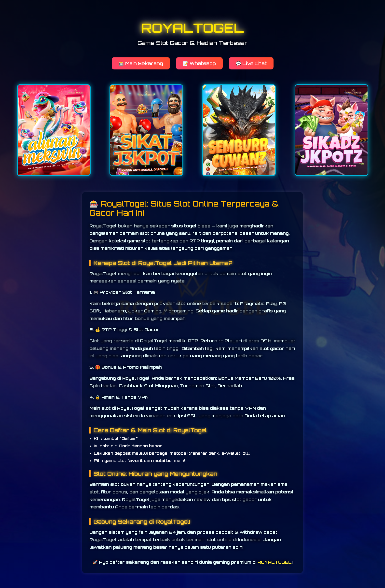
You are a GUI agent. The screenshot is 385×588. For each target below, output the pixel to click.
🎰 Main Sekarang (141, 63)
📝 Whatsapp (199, 63)
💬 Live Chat (251, 63)
